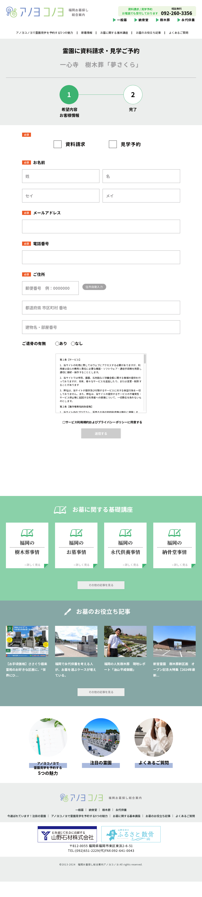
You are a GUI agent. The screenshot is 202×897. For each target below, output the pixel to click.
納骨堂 (143, 23)
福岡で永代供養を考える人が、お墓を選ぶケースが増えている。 (75, 679)
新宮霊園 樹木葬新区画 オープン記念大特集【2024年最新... (174, 679)
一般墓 (122, 23)
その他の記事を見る (101, 595)
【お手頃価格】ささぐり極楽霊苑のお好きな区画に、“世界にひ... (26, 679)
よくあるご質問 (178, 36)
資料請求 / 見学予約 (140, 12)
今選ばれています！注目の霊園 (30, 825)
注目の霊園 (101, 772)
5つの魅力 (48, 777)
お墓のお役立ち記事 (148, 36)
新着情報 (86, 36)
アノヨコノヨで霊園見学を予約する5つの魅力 (44, 36)
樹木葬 (165, 23)
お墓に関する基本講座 (114, 36)
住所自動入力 (101, 297)
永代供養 (188, 23)
